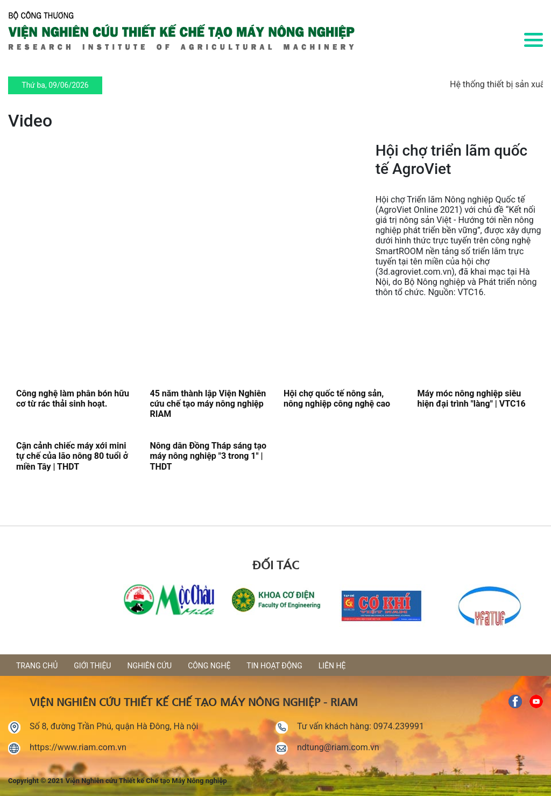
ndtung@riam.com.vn (338, 747)
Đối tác (275, 564)
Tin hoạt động (274, 665)
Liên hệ (332, 665)
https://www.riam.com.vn (78, 747)
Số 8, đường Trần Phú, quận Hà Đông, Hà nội (114, 726)
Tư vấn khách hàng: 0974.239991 (360, 726)
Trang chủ (37, 665)
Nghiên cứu (149, 665)
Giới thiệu (92, 665)
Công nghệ (209, 665)
